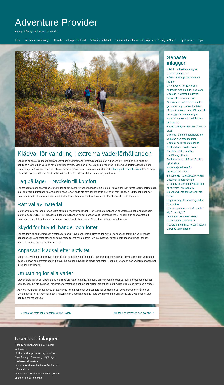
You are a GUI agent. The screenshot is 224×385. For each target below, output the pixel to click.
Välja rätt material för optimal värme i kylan (45, 313)
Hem (17, 40)
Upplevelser (187, 40)
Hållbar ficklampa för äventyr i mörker (35, 353)
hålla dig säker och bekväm (126, 169)
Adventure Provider (56, 22)
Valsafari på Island (100, 40)
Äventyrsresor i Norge (37, 40)
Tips (200, 40)
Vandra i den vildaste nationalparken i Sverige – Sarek (146, 40)
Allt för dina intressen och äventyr (134, 313)
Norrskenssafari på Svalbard (70, 40)
